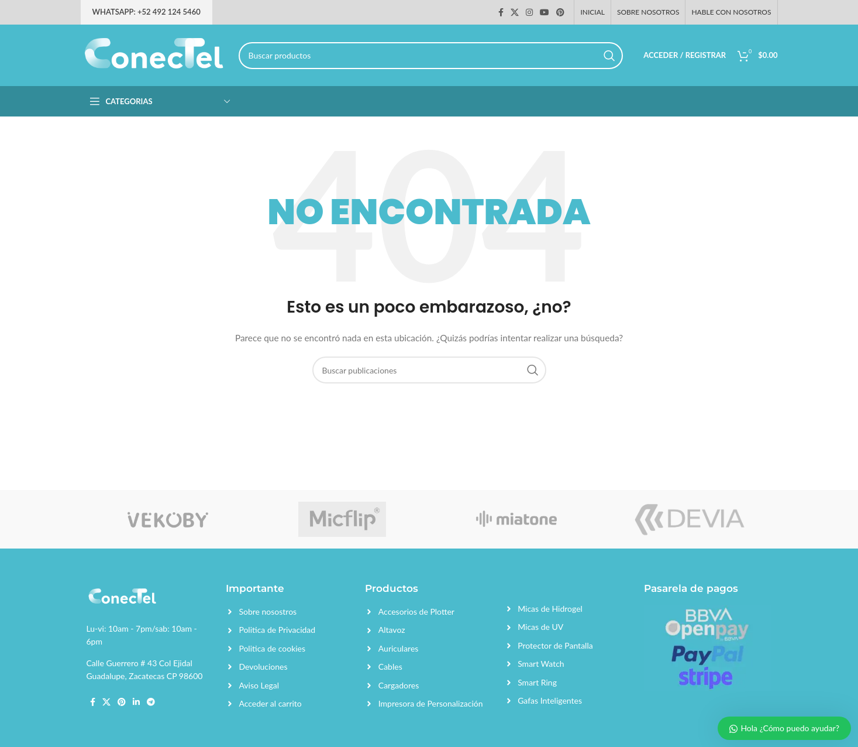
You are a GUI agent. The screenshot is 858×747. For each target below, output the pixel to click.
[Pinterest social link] (560, 12)
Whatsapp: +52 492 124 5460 (146, 11)
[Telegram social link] (150, 702)
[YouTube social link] (544, 12)
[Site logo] (154, 54)
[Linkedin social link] (136, 702)
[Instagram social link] (529, 12)
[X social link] (514, 12)
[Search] (431, 55)
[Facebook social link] (501, 12)
